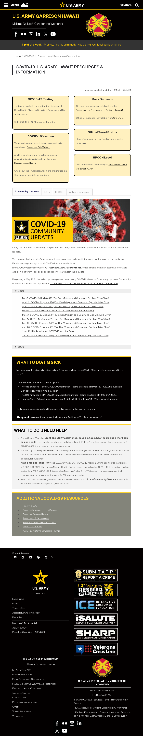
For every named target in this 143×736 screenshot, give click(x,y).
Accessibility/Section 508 (25, 612)
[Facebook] (23, 557)
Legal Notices (19, 697)
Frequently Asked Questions (26, 688)
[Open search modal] (130, 5)
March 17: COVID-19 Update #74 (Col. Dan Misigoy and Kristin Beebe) (58, 310)
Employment (18, 599)
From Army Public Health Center (39, 522)
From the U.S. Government (36, 518)
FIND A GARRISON (102, 695)
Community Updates (27, 191)
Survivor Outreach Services (88, 699)
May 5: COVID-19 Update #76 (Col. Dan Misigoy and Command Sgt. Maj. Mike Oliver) (65, 298)
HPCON (59, 192)
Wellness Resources (79, 192)
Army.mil (40, 593)
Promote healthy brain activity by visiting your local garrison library (71, 44)
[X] (52, 557)
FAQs (47, 192)
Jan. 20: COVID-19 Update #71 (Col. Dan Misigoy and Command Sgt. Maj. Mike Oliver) (66, 327)
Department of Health (25, 163)
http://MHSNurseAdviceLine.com (100, 399)
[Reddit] (46, 557)
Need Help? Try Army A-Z (24, 623)
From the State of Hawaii (35, 514)
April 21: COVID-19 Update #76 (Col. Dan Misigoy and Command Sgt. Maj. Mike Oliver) (66, 302)
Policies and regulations (24, 702)
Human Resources (82, 707)
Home (18, 56)
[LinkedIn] (30, 557)
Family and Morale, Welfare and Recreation (34, 683)
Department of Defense (87, 110)
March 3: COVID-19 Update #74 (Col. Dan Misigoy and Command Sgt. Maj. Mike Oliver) (66, 315)
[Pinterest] (38, 557)
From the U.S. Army (32, 526)
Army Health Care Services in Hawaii (41, 531)
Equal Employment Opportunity (28, 679)
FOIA (15, 603)
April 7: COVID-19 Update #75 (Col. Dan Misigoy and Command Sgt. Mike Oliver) (63, 306)
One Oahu (118, 118)
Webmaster (17, 716)
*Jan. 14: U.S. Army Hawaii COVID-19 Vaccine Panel (48, 331)
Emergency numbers (22, 674)
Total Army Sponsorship (116, 699)
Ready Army (18, 617)
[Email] (15, 557)
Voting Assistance (21, 711)
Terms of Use (18, 608)
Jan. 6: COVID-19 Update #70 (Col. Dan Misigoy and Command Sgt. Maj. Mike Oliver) (65, 335)
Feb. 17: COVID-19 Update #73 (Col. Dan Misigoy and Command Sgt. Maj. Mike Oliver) (66, 319)
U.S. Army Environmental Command (91, 712)
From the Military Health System (40, 510)
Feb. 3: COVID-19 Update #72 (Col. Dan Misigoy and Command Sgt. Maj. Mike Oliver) (65, 323)
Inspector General (21, 693)
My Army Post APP (21, 670)
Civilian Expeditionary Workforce (110, 707)
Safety (15, 706)
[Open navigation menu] (10, 5)
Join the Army (19, 628)
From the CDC (30, 506)
